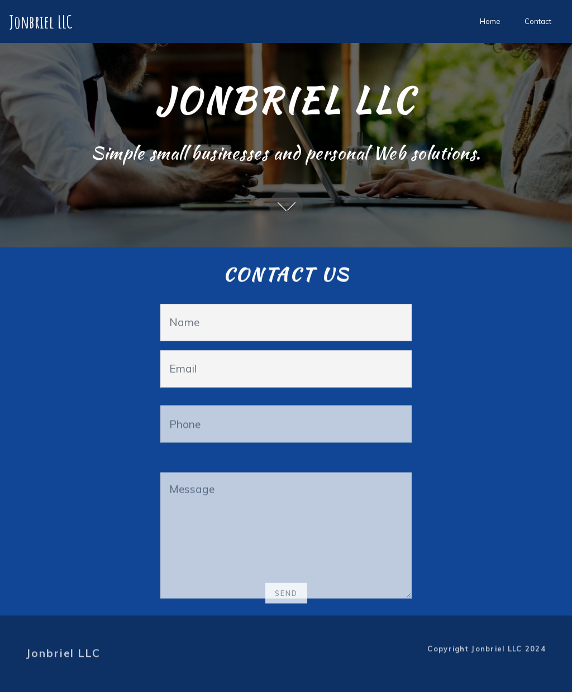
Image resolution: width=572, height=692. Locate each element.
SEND (286, 597)
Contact (538, 21)
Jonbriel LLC (42, 21)
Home (490, 21)
